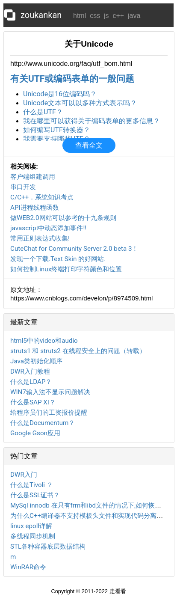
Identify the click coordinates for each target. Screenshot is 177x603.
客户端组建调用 (32, 177)
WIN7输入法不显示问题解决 (50, 392)
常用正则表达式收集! (40, 238)
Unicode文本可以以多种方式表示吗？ (80, 103)
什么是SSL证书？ (35, 495)
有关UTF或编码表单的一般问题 (72, 79)
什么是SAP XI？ (33, 402)
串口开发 (23, 187)
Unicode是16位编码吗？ (60, 94)
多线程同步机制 (32, 536)
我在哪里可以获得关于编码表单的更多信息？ (91, 121)
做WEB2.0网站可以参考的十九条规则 (63, 218)
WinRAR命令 (28, 567)
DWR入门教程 (30, 371)
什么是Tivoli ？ (31, 485)
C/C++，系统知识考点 (42, 197)
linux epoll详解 (31, 526)
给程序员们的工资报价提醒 (48, 412)
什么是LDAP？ (31, 382)
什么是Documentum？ (42, 423)
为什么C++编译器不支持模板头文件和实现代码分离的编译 (93, 516)
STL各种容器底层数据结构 (48, 546)
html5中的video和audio (44, 341)
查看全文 (89, 145)
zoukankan (41, 15)
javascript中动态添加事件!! (48, 228)
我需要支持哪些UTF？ (56, 139)
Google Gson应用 (35, 433)
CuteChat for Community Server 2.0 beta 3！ (74, 248)
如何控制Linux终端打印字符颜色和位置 (66, 269)
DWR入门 (23, 474)
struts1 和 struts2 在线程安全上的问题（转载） (78, 351)
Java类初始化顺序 (36, 361)
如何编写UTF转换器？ (56, 130)
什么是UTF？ (43, 112)
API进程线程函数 (34, 207)
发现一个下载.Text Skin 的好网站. (58, 259)
